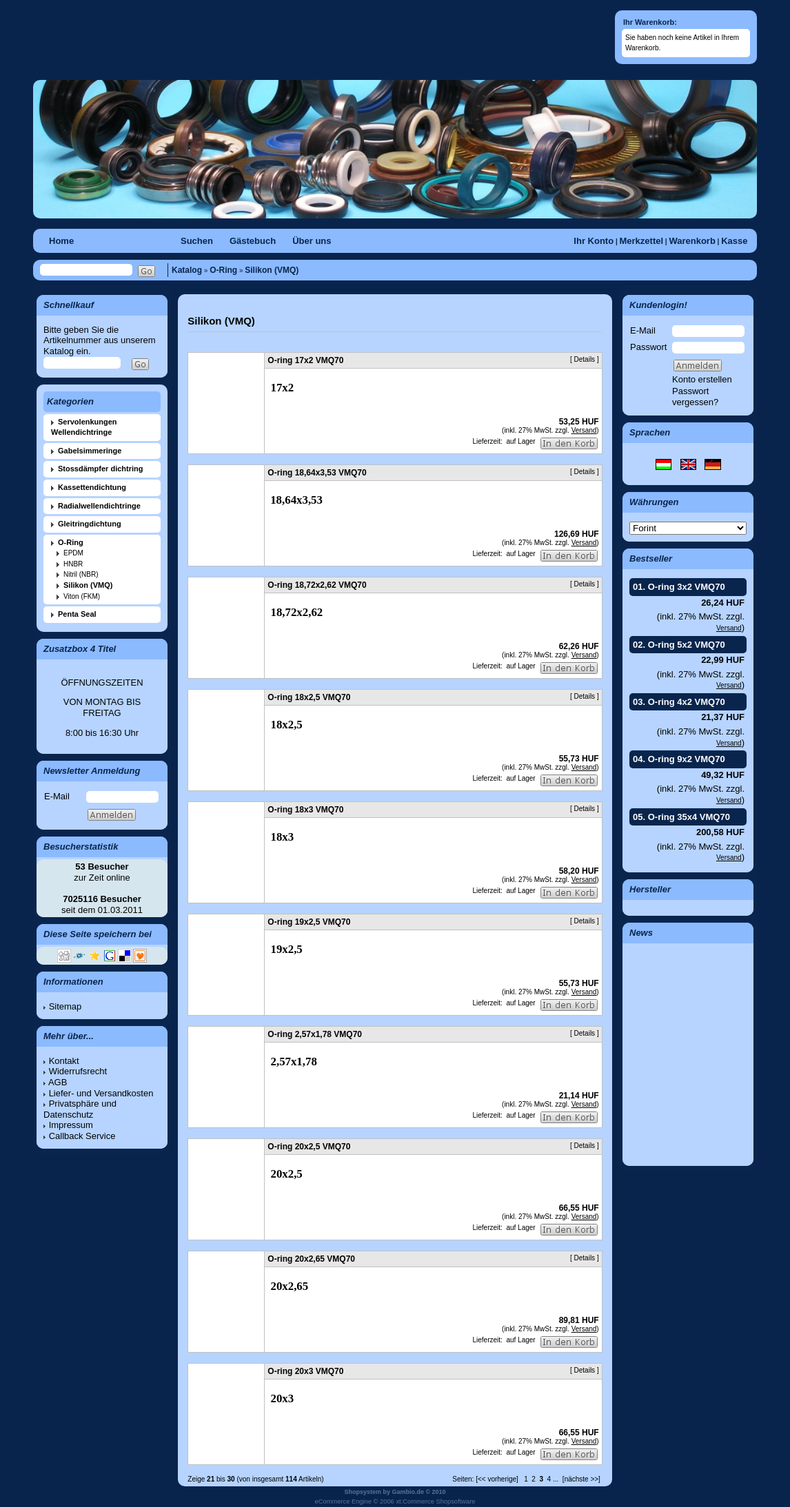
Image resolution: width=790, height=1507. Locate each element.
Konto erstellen (702, 379)
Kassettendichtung (92, 487)
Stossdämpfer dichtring (100, 468)
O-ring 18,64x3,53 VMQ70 (316, 473)
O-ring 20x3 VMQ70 (305, 1371)
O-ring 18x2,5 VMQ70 (308, 697)
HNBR (73, 564)
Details (585, 359)
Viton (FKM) (81, 596)
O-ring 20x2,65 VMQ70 (311, 1259)
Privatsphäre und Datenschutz (80, 1109)
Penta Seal (77, 614)
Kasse (734, 241)
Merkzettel (641, 241)
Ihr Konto (594, 241)
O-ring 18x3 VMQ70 (305, 809)
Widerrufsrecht (78, 1071)
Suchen (197, 241)
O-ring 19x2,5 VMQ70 (308, 922)
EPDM (73, 553)
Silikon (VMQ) (271, 270)
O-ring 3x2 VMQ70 (686, 587)
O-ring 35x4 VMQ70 (689, 817)
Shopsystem (362, 1491)
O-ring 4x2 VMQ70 (686, 702)
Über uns (311, 241)
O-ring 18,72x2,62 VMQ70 (316, 585)
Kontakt (64, 1061)
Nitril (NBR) (81, 574)
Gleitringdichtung (89, 524)
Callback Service (82, 1136)
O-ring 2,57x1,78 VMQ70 (314, 1034)
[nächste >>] (581, 1479)
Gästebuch (253, 241)
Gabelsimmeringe (89, 451)
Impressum (71, 1125)
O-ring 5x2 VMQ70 (686, 644)
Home (61, 241)
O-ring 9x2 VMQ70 (686, 759)
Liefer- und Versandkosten (101, 1093)
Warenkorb (692, 241)
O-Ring (223, 270)
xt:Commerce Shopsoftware (435, 1501)
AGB (57, 1082)
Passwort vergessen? (695, 396)
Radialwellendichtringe (99, 506)
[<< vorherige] (497, 1479)
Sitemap (65, 1006)
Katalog (187, 270)
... (555, 1479)
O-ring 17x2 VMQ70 (305, 360)
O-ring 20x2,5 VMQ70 (308, 1146)
